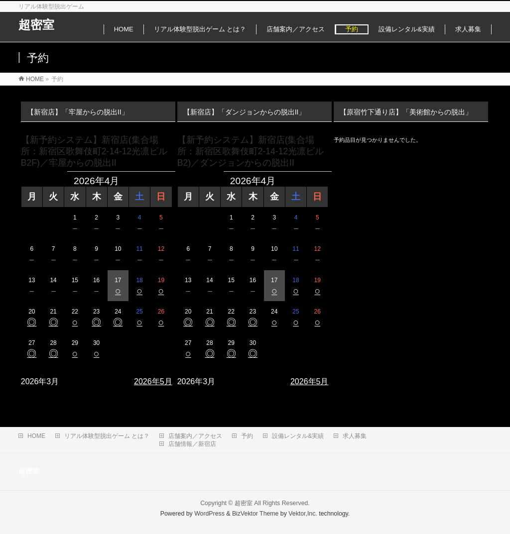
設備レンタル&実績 (298, 435)
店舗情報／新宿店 (192, 443)
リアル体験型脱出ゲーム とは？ (106, 435)
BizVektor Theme (255, 513)
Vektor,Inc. (302, 513)
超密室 (36, 24)
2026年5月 (153, 381)
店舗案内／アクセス (195, 435)
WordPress (209, 513)
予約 (247, 435)
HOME (36, 435)
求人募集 (355, 435)
